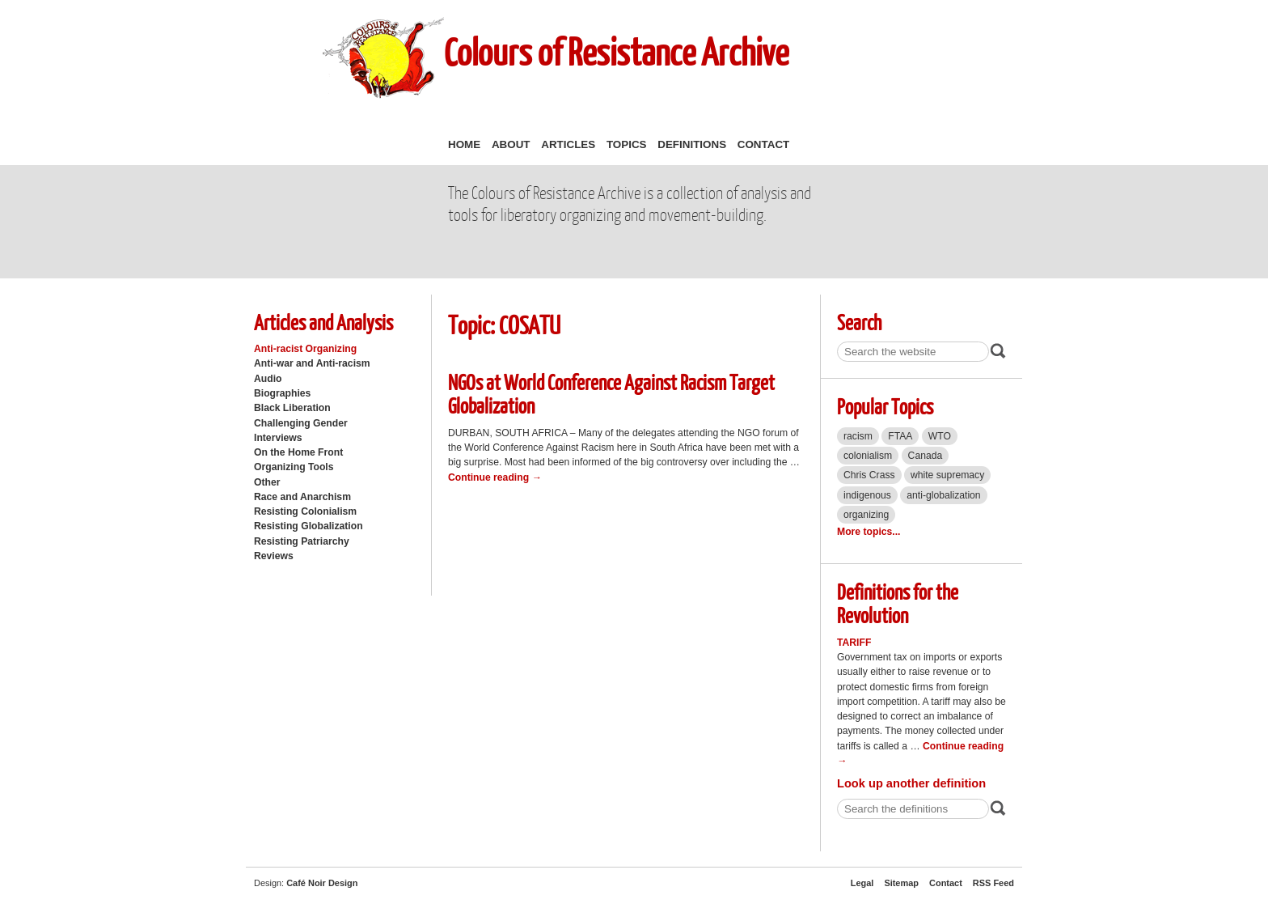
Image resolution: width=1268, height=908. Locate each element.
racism (858, 436)
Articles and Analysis (323, 321)
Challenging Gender (301, 423)
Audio (267, 378)
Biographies (282, 393)
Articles (568, 144)
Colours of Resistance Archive (616, 51)
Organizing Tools (294, 467)
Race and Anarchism (302, 497)
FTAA (900, 436)
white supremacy (947, 475)
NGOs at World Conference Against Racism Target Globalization (611, 393)
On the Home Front (298, 452)
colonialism (867, 455)
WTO (939, 436)
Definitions (691, 144)
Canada (925, 455)
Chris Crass (869, 475)
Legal (862, 883)
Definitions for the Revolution (897, 603)
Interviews (278, 437)
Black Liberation (292, 408)
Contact (763, 144)
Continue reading (495, 477)
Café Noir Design (321, 883)
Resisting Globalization (308, 526)
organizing (866, 514)
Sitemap (901, 883)
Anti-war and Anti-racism (312, 363)
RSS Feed (993, 883)
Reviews (274, 556)
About (511, 144)
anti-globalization (943, 495)
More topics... (868, 531)
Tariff (854, 642)
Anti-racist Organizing (305, 348)
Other (267, 482)
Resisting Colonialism (305, 511)
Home (464, 144)
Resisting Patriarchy (301, 541)
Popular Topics (885, 405)
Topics (627, 144)
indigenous (867, 495)
